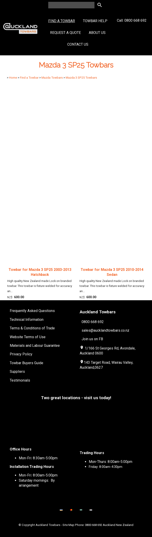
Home (13, 77)
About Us (97, 32)
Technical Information (26, 319)
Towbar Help (95, 21)
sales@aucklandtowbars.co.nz (105, 330)
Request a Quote (65, 32)
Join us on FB (92, 339)
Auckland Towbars (48, 525)
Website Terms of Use (28, 337)
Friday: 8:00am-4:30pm (105, 467)
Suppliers (17, 371)
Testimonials (20, 380)
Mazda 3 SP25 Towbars (81, 77)
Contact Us (77, 44)
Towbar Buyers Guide (26, 363)
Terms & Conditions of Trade (32, 328)
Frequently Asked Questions (32, 311)
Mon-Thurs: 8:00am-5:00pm (110, 462)
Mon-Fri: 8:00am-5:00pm (38, 475)
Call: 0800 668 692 (132, 28)
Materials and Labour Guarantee (35, 345)
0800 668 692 (93, 322)
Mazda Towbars (52, 77)
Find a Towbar (61, 21)
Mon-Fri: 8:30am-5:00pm (38, 458)
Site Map (68, 525)
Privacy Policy (21, 354)
